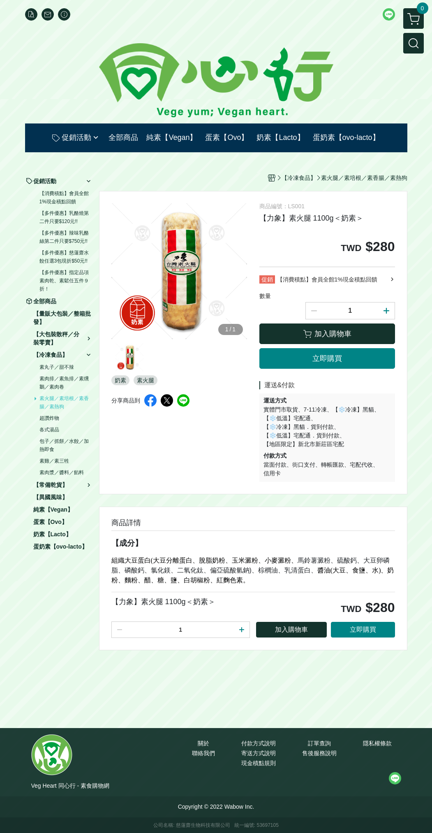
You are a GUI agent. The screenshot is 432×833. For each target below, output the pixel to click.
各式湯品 (49, 430)
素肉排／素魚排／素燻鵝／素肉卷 (64, 383)
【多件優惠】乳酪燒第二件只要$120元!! (64, 217)
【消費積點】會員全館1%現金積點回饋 (64, 198)
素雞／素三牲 (54, 461)
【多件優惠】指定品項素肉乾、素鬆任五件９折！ (64, 281)
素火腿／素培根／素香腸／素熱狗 (64, 403)
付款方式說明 (258, 743)
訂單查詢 (319, 743)
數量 (265, 296)
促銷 (267, 279)
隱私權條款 (377, 743)
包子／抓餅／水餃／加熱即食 (64, 445)
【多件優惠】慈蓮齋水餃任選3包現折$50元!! (64, 257)
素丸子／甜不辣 (56, 367)
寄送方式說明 (258, 753)
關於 (203, 743)
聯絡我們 (203, 753)
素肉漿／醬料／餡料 (61, 472)
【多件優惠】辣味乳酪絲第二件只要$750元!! (64, 237)
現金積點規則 (258, 763)
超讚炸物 (49, 418)
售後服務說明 (319, 753)
